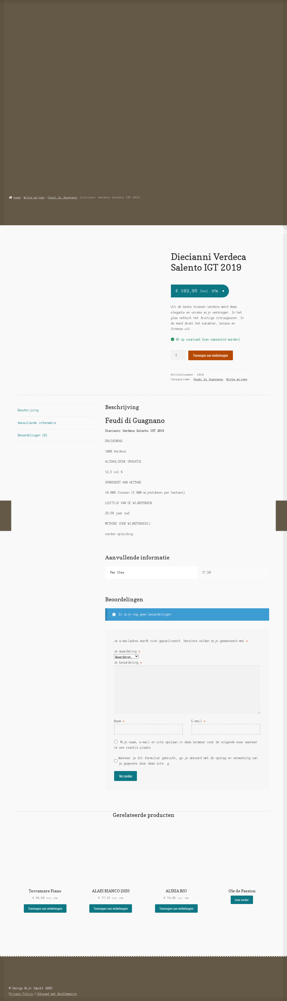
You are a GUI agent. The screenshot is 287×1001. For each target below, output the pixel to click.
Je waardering (127, 638)
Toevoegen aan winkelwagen (210, 341)
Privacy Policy (21, 980)
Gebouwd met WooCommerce (57, 980)
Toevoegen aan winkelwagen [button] (45, 895)
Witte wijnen (34, 183)
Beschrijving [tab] (28, 396)
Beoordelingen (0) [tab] (32, 421)
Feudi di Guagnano (62, 183)
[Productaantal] (178, 342)
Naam (119, 707)
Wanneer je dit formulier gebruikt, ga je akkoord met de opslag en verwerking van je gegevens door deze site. (188, 747)
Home (17, 183)
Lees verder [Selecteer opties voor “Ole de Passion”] (242, 886)
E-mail (198, 707)
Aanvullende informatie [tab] (37, 409)
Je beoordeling (128, 649)
